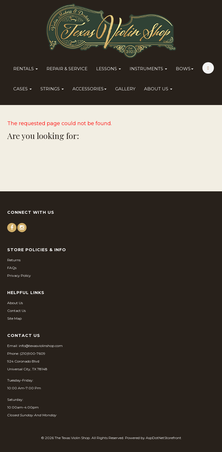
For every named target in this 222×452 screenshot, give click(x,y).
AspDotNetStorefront (163, 438)
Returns (13, 260)
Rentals (25, 68)
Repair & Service (66, 68)
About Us (158, 88)
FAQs (11, 268)
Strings (52, 88)
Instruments (148, 68)
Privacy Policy (19, 275)
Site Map (14, 318)
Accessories (89, 88)
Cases (22, 88)
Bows (184, 68)
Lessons (108, 68)
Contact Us (16, 310)
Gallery (125, 88)
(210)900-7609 (32, 353)
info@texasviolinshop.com (41, 346)
